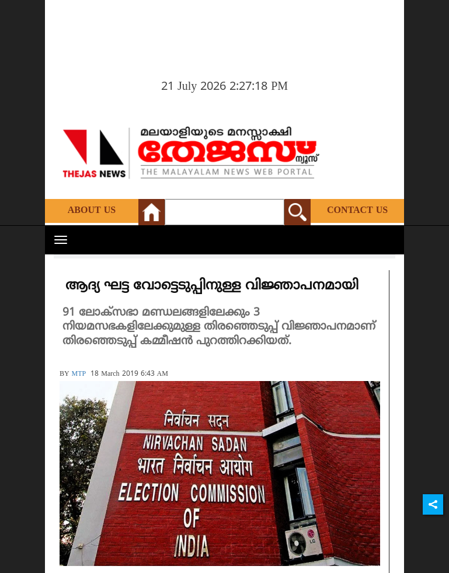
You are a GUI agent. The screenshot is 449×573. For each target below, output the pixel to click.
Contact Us (357, 210)
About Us (92, 210)
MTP (79, 374)
